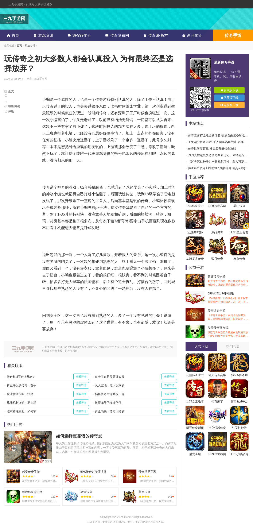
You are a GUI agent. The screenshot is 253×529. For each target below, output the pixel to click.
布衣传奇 (239, 258)
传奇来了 (217, 401)
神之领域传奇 (217, 427)
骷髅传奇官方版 (228, 332)
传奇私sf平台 (239, 401)
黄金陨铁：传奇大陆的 (109, 411)
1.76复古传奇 (195, 258)
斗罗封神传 (239, 427)
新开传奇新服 (195, 427)
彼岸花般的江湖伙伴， (109, 402)
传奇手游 (233, 35)
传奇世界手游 (228, 315)
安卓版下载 (229, 90)
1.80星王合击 (239, 232)
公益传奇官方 (195, 206)
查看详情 (81, 376)
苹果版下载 (229, 97)
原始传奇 (217, 232)
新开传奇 (191, 35)
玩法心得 (30, 45)
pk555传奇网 (239, 375)
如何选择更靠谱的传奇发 (79, 436)
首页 (12, 35)
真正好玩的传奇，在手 (21, 385)
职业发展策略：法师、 (21, 394)
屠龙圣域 (195, 454)
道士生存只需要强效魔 (109, 376)
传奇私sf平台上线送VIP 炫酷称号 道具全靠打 (217, 168)
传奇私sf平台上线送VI (21, 376)
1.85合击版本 (195, 401)
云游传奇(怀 (195, 232)
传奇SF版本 (155, 35)
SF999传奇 (78, 35)
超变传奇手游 (228, 281)
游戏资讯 (42, 35)
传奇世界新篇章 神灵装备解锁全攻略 (212, 148)
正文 (9, 91)
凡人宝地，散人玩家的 (109, 385)
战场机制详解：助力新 (21, 402)
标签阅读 (12, 106)
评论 (9, 111)
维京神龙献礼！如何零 (21, 411)
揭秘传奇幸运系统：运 (109, 394)
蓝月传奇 (217, 258)
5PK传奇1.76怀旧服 (228, 298)
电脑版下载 (229, 105)
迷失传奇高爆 (217, 375)
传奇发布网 (116, 35)
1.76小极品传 (239, 454)
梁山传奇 (239, 206)
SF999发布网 (217, 206)
